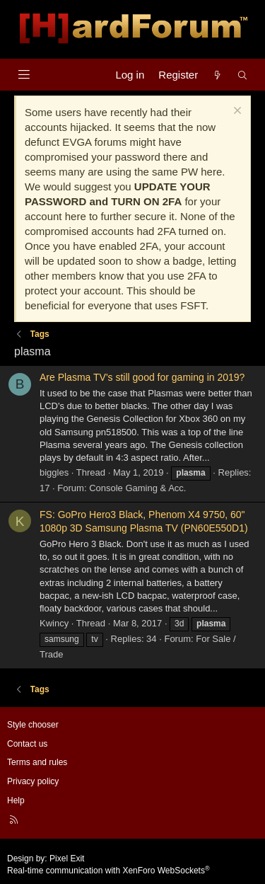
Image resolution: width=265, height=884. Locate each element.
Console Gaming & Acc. (137, 488)
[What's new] (217, 75)
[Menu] (23, 74)
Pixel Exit (66, 858)
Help (16, 800)
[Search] (242, 75)
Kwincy (54, 623)
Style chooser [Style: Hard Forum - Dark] (33, 725)
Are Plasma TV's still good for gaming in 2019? (142, 377)
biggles (54, 472)
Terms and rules (37, 762)
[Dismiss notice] (236, 112)
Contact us (27, 744)
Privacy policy (33, 781)
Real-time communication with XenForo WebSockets (108, 871)
